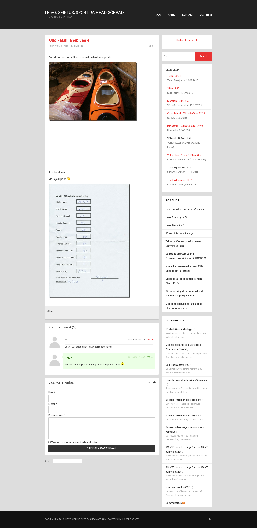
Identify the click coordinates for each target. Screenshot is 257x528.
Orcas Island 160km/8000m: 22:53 (186, 113)
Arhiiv (171, 14)
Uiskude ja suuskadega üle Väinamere (186, 380)
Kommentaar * (56, 415)
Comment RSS (175, 502)
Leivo (76, 46)
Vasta (150, 339)
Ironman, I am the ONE (178, 487)
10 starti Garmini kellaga (179, 329)
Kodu (158, 14)
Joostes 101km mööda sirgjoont (183, 399)
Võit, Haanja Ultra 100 (177, 365)
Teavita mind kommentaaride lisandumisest (74, 442)
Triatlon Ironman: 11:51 (180, 180)
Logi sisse (206, 14)
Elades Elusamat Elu (187, 40)
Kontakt (187, 14)
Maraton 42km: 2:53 (178, 101)
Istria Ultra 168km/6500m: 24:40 (185, 125)
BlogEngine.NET (130, 519)
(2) (151, 46)
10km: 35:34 (174, 76)
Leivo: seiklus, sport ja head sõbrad (84, 12)
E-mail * (52, 403)
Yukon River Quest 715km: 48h (184, 155)
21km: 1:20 (173, 88)
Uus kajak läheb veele (69, 40)
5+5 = (48, 461)
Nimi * (51, 392)
